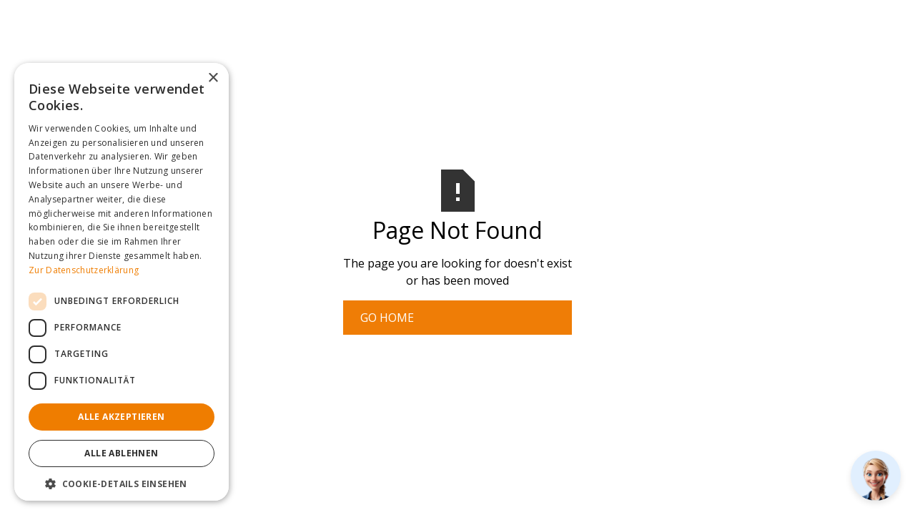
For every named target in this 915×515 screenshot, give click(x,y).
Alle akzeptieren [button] (121, 417)
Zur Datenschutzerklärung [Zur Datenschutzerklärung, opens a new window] (84, 270)
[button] (121, 483)
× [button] (212, 78)
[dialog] (121, 282)
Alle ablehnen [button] (121, 453)
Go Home (387, 317)
